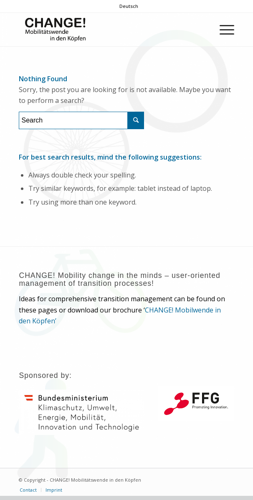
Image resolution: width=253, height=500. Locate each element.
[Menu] (222, 29)
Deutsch (128, 6)
